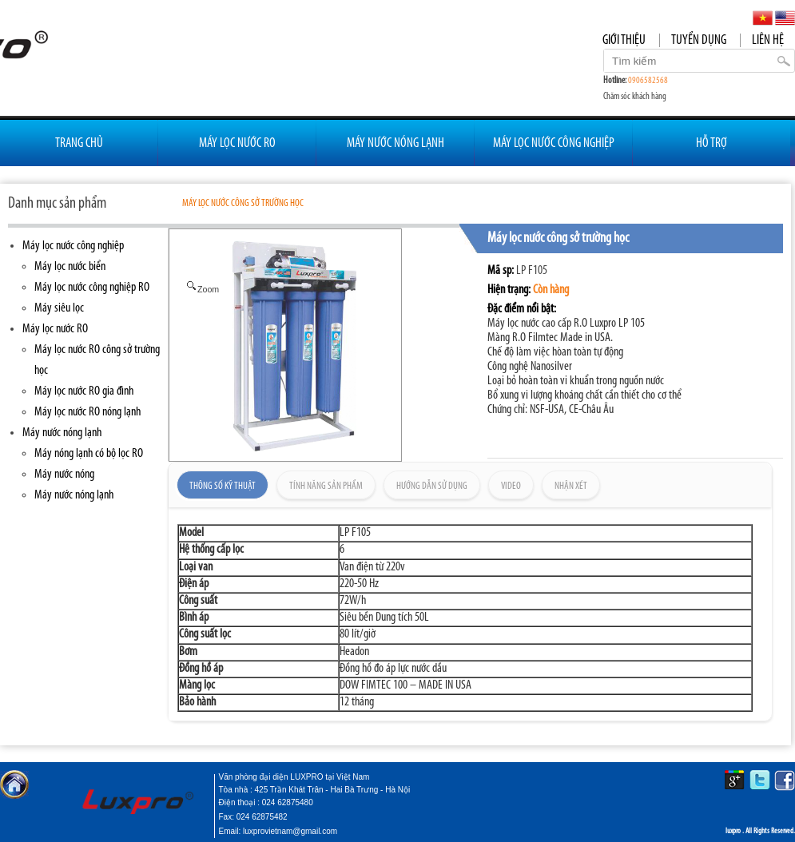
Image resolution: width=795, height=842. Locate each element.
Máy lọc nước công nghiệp (73, 246)
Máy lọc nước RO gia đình (83, 391)
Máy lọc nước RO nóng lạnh (87, 412)
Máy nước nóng (64, 474)
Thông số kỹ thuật (222, 486)
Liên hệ (768, 40)
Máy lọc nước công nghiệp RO (91, 287)
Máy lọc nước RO (55, 329)
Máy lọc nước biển (69, 266)
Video (511, 486)
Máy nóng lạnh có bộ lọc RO (88, 453)
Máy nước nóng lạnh (61, 433)
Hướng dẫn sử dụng (431, 486)
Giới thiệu (624, 40)
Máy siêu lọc (59, 308)
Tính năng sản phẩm (326, 486)
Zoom (202, 289)
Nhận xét (571, 486)
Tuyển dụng (698, 40)
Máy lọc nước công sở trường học (243, 203)
